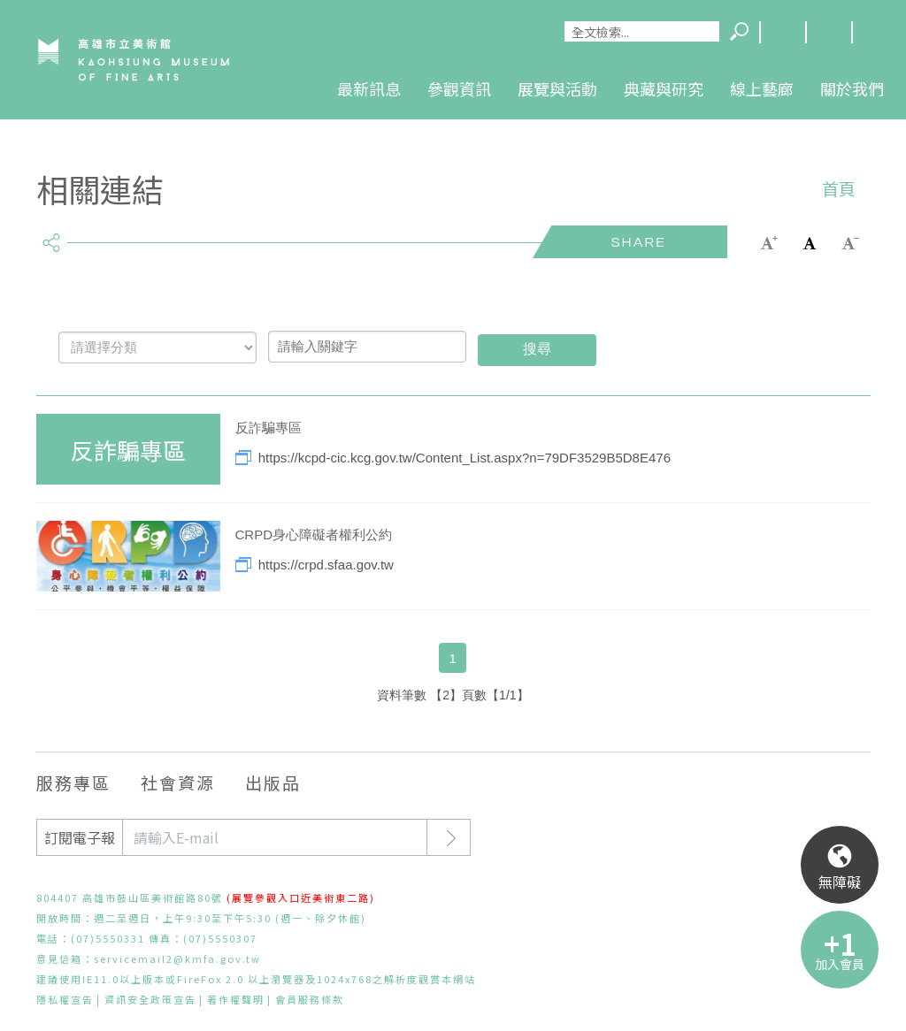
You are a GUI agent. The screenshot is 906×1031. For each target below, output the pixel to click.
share (51, 235)
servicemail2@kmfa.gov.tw (177, 958)
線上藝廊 (762, 88)
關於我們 (852, 88)
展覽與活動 (557, 88)
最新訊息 (369, 88)
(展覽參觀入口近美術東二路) (300, 897)
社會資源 (178, 782)
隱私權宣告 (65, 999)
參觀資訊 (459, 88)
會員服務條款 (309, 999)
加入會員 (839, 964)
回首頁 (874, 32)
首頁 (839, 188)
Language (782, 32)
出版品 (273, 782)
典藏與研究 (663, 88)
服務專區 (73, 782)
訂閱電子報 (79, 837)
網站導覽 (828, 32)
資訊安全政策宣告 (150, 999)
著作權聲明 (236, 999)
